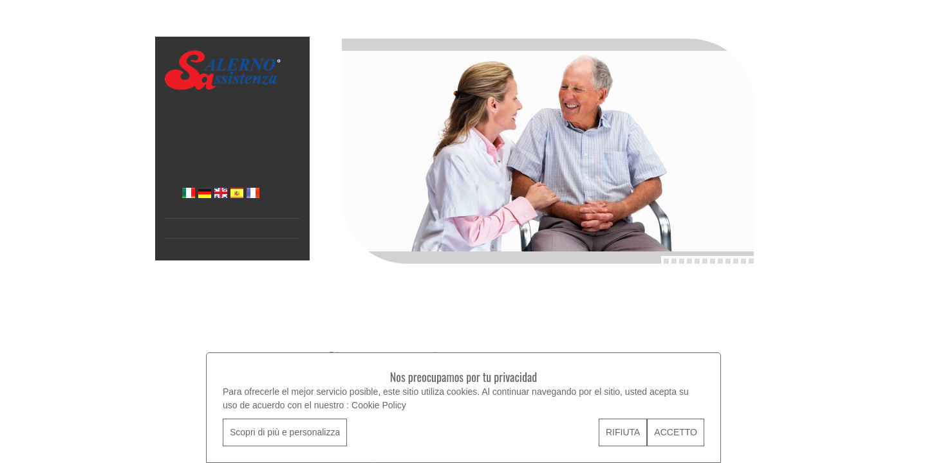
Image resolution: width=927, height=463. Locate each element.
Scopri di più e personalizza (285, 432)
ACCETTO (675, 432)
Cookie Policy (378, 405)
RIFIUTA (623, 432)
